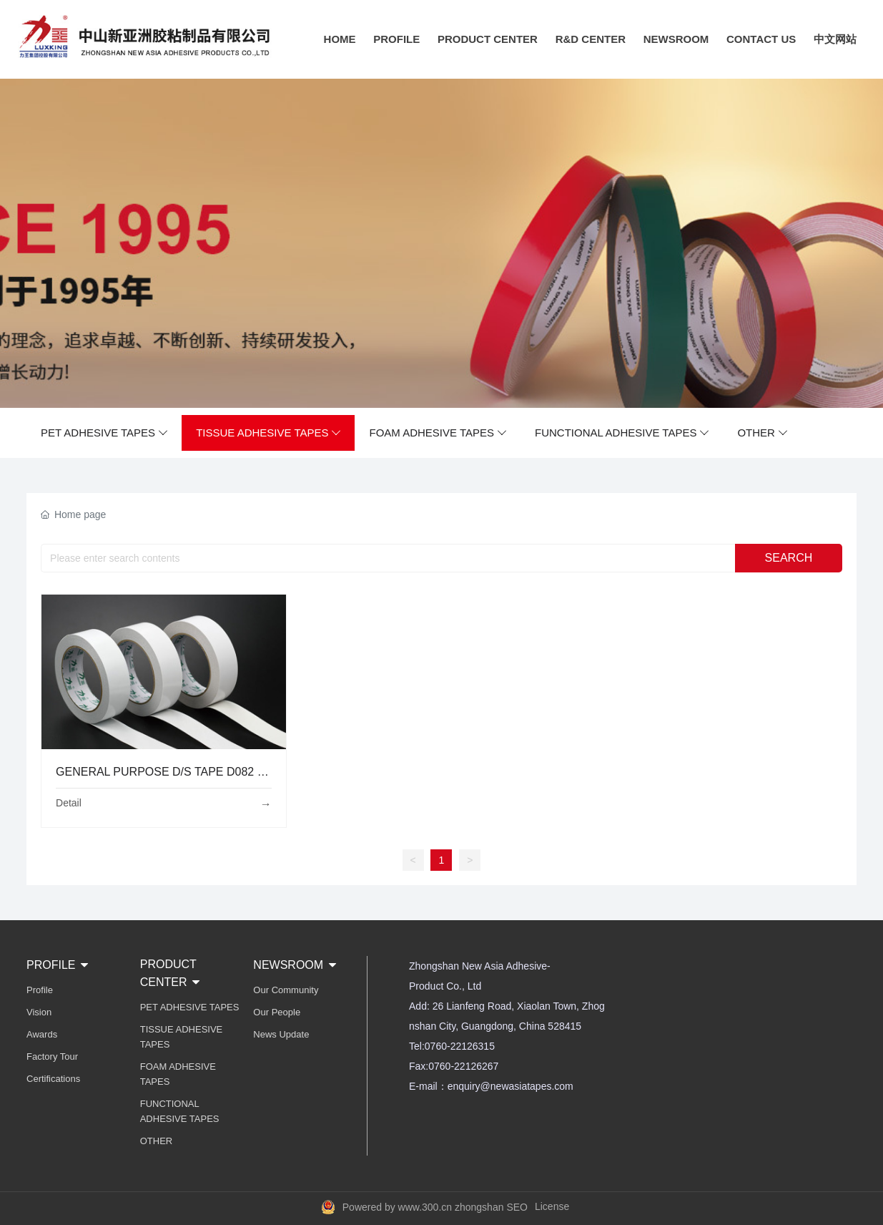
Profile (39, 990)
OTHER (762, 432)
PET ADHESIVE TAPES (104, 432)
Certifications (53, 1078)
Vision (38, 1012)
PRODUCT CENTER (488, 39)
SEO (517, 1207)
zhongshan (479, 1207)
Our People (276, 1012)
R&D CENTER (591, 39)
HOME (340, 39)
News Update (281, 1034)
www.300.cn (425, 1207)
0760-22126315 (460, 1046)
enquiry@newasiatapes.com (510, 1086)
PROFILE (396, 39)
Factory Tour (52, 1056)
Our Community (285, 990)
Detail (69, 803)
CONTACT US (761, 39)
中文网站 (835, 39)
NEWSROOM (676, 39)
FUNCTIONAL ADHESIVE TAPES (622, 432)
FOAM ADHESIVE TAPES (437, 432)
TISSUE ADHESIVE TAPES (268, 432)
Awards (41, 1034)
